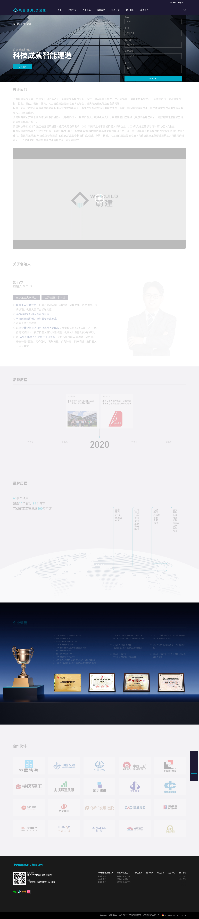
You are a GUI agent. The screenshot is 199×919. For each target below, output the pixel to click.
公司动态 (182, 876)
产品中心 (75, 10)
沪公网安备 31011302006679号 (174, 915)
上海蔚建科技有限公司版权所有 (130, 915)
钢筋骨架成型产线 (124, 879)
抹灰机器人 (101, 879)
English (181, 3)
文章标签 (182, 882)
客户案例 (149, 873)
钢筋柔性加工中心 (124, 876)
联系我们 (173, 3)
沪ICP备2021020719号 (151, 915)
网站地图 (182, 885)
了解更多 (22, 67)
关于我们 (133, 10)
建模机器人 (101, 882)
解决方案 (119, 10)
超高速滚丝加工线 (124, 882)
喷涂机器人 (101, 876)
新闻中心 (148, 10)
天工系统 (90, 10)
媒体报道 (182, 879)
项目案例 (104, 10)
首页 (63, 10)
